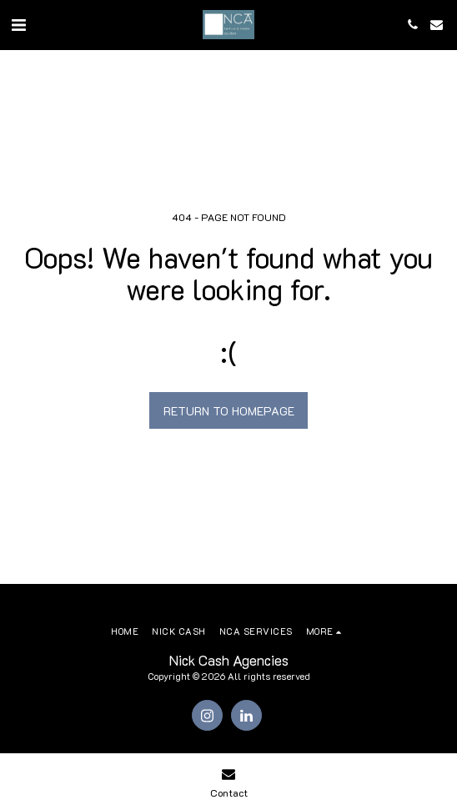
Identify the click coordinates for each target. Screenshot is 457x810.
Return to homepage (228, 411)
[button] (18, 24)
